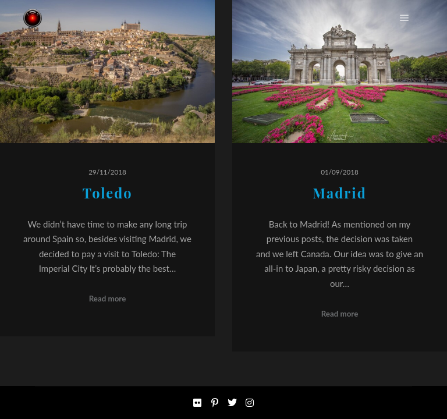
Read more (107, 298)
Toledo (107, 193)
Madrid (339, 193)
